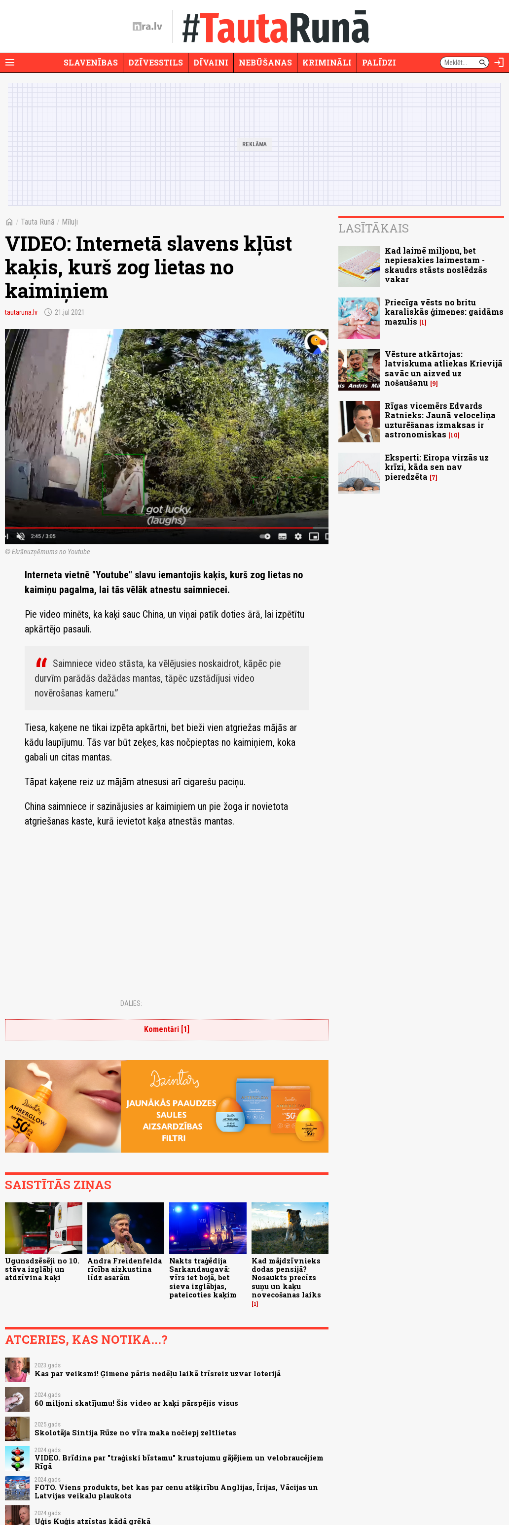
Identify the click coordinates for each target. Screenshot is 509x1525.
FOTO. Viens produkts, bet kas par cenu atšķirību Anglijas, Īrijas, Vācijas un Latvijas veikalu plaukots (176, 1491)
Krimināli (327, 62)
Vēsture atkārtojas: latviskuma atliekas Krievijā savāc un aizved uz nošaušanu (444, 368)
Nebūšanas (265, 62)
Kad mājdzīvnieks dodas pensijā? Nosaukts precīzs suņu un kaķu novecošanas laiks (286, 1277)
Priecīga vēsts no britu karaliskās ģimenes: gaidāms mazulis (444, 311)
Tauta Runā (38, 222)
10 (454, 435)
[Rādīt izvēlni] (10, 62)
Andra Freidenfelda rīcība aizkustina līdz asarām (124, 1269)
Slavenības (91, 62)
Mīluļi (70, 222)
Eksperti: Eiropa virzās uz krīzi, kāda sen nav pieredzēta (437, 466)
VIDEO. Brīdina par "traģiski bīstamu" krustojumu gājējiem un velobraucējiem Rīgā (179, 1462)
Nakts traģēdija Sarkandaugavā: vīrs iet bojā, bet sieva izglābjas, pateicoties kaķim (203, 1277)
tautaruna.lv (21, 312)
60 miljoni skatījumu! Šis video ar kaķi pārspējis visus (136, 1403)
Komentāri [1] (166, 1029)
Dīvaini (210, 62)
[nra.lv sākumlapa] (147, 26)
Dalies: (131, 1003)
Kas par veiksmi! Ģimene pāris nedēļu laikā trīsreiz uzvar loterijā (158, 1373)
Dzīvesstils (155, 62)
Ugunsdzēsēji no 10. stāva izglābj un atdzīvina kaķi (42, 1269)
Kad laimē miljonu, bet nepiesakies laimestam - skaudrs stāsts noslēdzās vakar (436, 264)
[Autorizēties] (499, 62)
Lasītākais (373, 228)
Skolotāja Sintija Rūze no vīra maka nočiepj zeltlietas (135, 1432)
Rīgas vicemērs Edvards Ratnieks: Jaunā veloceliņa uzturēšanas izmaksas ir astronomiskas (440, 419)
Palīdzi (379, 62)
